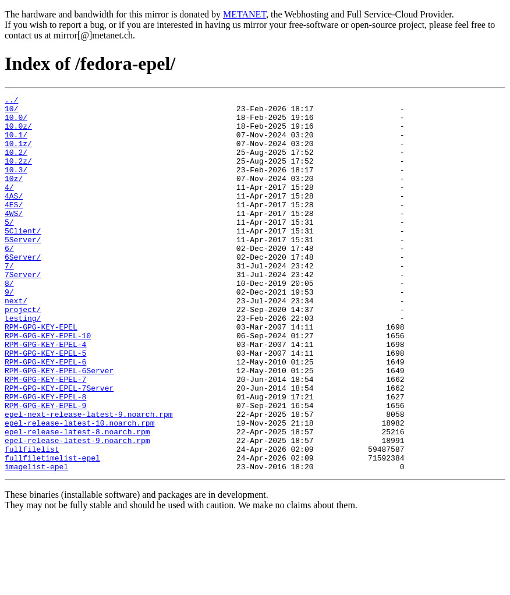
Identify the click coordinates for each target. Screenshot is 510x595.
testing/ (23, 363)
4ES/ (14, 227)
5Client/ (23, 258)
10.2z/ (18, 174)
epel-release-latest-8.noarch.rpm (77, 499)
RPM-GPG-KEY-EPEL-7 (45, 436)
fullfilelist (32, 520)
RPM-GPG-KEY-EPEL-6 (45, 415)
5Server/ (23, 269)
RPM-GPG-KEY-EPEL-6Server (59, 426)
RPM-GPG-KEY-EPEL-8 (45, 457)
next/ (16, 342)
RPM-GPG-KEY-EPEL (41, 374)
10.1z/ (18, 153)
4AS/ (14, 216)
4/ (9, 206)
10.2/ (16, 164)
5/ (9, 248)
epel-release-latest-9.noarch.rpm (77, 510)
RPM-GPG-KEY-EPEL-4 (45, 394)
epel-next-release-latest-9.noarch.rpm (89, 478)
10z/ (14, 195)
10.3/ (16, 185)
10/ (11, 112)
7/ (9, 300)
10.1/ (16, 143)
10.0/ (16, 122)
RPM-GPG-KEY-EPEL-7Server (59, 447)
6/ (9, 279)
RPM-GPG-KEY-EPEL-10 (48, 384)
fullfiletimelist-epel (52, 531)
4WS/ (14, 237)
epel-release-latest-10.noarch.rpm (79, 489)
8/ (9, 321)
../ (11, 101)
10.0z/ (18, 133)
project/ (23, 353)
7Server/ (23, 311)
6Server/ (23, 290)
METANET (244, 14)
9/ (9, 332)
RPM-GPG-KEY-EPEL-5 (45, 405)
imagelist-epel (36, 541)
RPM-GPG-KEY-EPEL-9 (45, 468)
